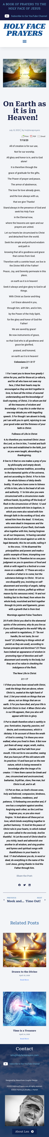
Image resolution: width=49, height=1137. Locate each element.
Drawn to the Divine (24, 971)
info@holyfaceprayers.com (25, 1055)
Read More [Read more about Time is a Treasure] (24, 1039)
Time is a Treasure (24, 1030)
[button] (24, 41)
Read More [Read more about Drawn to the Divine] (24, 980)
